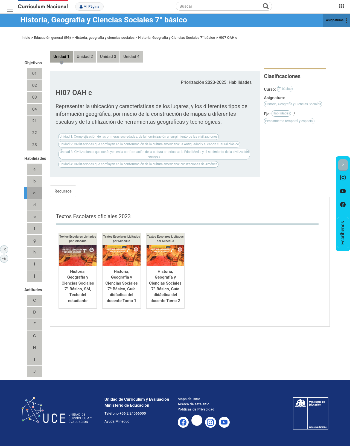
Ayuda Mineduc (116, 421)
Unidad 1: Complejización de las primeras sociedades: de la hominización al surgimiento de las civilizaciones (138, 136)
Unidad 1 (61, 56)
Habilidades (281, 113)
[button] (343, 165)
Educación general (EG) (52, 38)
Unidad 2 (85, 56)
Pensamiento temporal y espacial (289, 121)
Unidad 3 (108, 56)
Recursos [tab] (63, 191)
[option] (343, 178)
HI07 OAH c (228, 38)
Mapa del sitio (189, 399)
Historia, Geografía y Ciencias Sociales (293, 104)
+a (5, 249)
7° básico (285, 89)
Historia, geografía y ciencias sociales (104, 38)
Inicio (26, 38)
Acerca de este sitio (193, 404)
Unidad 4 (131, 56)
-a (5, 258)
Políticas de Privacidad (196, 409)
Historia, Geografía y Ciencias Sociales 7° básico (103, 19)
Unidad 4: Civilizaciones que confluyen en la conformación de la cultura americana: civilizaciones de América (138, 164)
